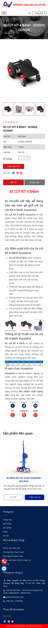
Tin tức (6, 535)
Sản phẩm (7, 527)
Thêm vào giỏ (13, 166)
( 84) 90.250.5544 (13, 590)
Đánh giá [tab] (34, 182)
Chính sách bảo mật (11, 548)
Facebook (7, 616)
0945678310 (26, 593)
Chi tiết (13, 497)
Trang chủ (7, 519)
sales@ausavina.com (15, 597)
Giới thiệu (7, 523)
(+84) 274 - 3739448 (14, 601)
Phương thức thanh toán (13, 552)
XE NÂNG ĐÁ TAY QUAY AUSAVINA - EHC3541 (24, 480)
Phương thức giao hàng (13, 556)
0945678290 (14, 593)
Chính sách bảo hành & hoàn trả (17, 560)
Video (5, 531)
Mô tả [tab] (13, 182)
